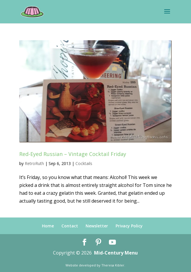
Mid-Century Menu (116, 253)
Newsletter (97, 226)
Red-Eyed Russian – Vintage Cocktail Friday (72, 153)
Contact (69, 226)
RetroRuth (34, 163)
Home (48, 226)
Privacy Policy (129, 226)
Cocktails (83, 163)
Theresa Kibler (112, 265)
